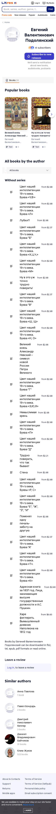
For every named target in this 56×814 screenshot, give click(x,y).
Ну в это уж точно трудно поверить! (40, 134)
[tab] (12, 80)
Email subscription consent (38, 793)
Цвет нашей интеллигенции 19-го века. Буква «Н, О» (30, 333)
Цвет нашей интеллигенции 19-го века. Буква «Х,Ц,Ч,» (30, 249)
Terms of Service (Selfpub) (38, 783)
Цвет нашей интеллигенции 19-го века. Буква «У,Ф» (30, 192)
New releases (20, 15)
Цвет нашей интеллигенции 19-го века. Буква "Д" (30, 444)
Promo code (7, 15)
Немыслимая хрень (28, 414)
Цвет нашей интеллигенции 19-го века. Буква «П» (30, 427)
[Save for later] (24, 100)
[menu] (29, 170)
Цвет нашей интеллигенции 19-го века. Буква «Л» (30, 209)
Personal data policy (35, 788)
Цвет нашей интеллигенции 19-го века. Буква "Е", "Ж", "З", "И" (30, 503)
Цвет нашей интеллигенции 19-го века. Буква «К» (30, 575)
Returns (6, 788)
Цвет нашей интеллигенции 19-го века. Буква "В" (30, 299)
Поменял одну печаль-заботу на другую (26, 523)
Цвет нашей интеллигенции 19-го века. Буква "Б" (30, 232)
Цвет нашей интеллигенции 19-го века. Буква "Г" (30, 384)
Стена (24, 472)
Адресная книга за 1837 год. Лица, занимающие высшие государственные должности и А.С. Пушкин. (31, 597)
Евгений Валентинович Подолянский (12, 141)
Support (6, 783)
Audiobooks (42, 15)
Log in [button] (10, 667)
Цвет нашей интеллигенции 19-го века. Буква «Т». (30, 559)
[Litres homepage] (9, 3)
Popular (32, 15)
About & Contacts (11, 779)
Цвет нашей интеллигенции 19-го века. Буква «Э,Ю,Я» (30, 401)
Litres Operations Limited (28, 804)
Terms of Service (33, 779)
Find (50, 9)
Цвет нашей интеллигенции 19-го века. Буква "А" (30, 542)
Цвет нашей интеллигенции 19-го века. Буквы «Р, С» (30, 484)
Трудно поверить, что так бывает (26, 461)
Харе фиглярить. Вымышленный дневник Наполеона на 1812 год (30, 623)
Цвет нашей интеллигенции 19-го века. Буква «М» (30, 266)
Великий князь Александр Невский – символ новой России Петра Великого (16, 134)
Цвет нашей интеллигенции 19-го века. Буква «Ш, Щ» (30, 316)
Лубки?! (25, 220)
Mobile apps (8, 793)
